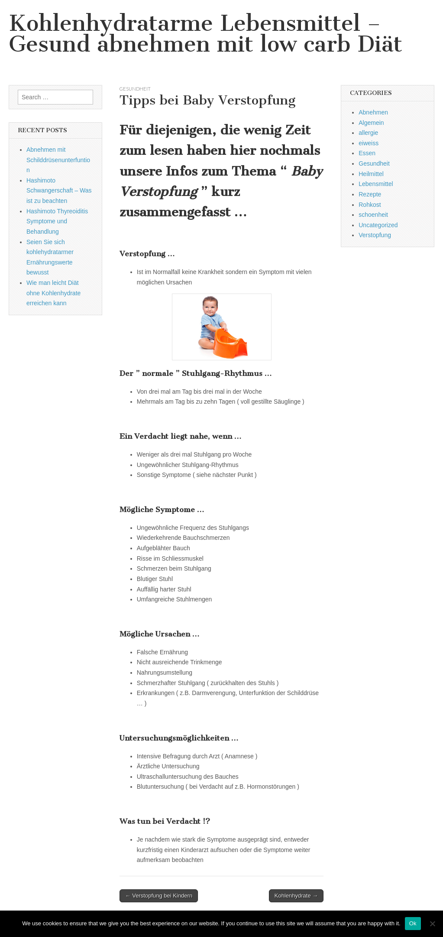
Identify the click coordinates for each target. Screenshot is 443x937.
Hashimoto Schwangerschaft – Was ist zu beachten (58, 190)
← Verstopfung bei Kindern (158, 895)
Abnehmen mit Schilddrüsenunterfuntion (58, 159)
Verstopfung (375, 235)
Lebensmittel (376, 183)
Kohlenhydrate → (296, 895)
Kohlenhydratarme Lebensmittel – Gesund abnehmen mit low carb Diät (205, 33)
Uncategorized (378, 225)
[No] (432, 923)
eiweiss (368, 143)
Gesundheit (135, 88)
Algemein (371, 122)
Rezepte (370, 194)
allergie (368, 132)
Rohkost (370, 204)
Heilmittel (371, 173)
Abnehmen (373, 112)
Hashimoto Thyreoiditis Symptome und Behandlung (57, 221)
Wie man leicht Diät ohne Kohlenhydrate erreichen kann (53, 293)
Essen (367, 153)
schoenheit (373, 214)
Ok (413, 923)
